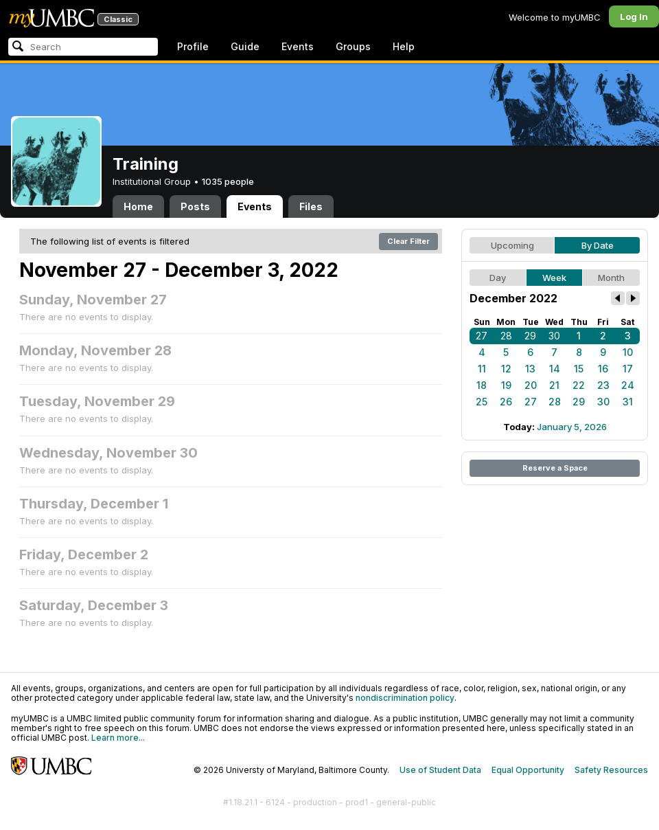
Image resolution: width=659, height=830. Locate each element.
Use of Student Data (440, 770)
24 (627, 385)
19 (506, 385)
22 (579, 385)
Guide (245, 46)
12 (506, 368)
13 (530, 368)
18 (481, 385)
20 (530, 385)
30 (554, 335)
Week (554, 277)
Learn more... (118, 737)
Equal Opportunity (528, 770)
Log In (634, 16)
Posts (195, 206)
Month (611, 277)
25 (481, 401)
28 (506, 335)
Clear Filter (408, 241)
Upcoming (512, 245)
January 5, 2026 (572, 426)
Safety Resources (611, 770)
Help (404, 46)
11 (482, 368)
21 (554, 385)
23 (603, 385)
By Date (597, 245)
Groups (353, 46)
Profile (193, 46)
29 (530, 335)
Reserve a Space (555, 468)
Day (497, 277)
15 (578, 368)
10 (628, 352)
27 (481, 335)
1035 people (228, 181)
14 (554, 368)
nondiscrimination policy (405, 698)
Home (138, 206)
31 (628, 401)
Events (297, 46)
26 (506, 401)
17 (628, 368)
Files (311, 206)
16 (603, 368)
